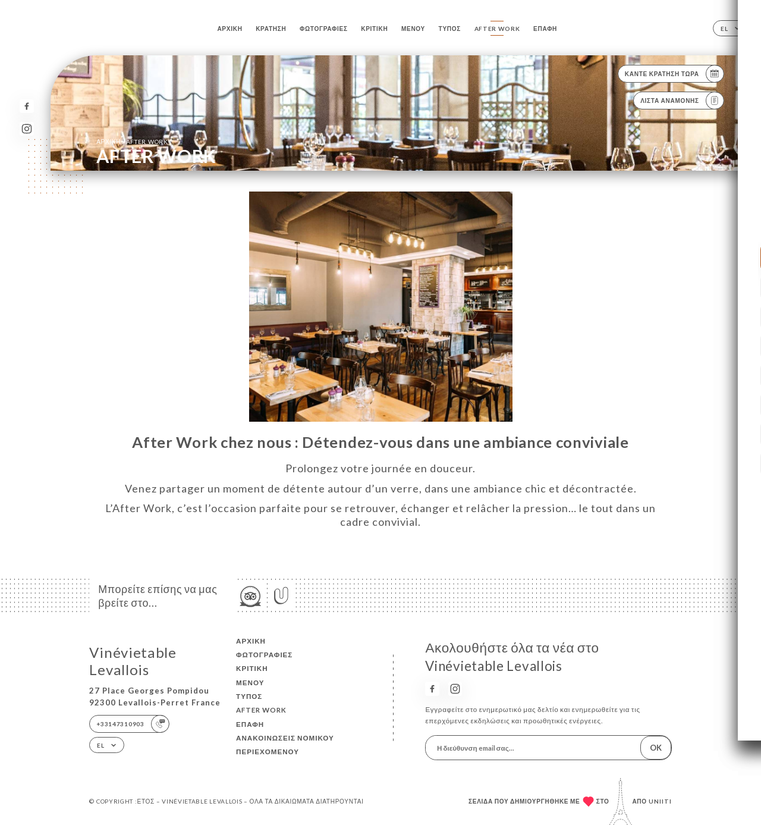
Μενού (413, 28)
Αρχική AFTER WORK (132, 141)
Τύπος (450, 28)
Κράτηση (271, 28)
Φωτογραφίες (324, 28)
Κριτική (374, 28)
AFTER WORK (497, 28)
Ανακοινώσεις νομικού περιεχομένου (285, 744)
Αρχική (229, 28)
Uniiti (660, 801)
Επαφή (545, 28)
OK (656, 747)
